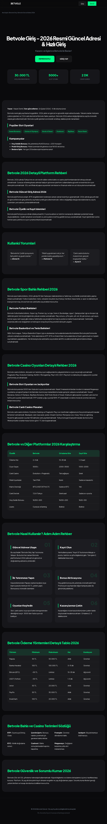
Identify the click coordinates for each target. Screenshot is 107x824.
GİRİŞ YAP (64, 59)
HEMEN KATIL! (45, 59)
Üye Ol (92, 3)
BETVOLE (16, 3)
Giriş (82, 3)
